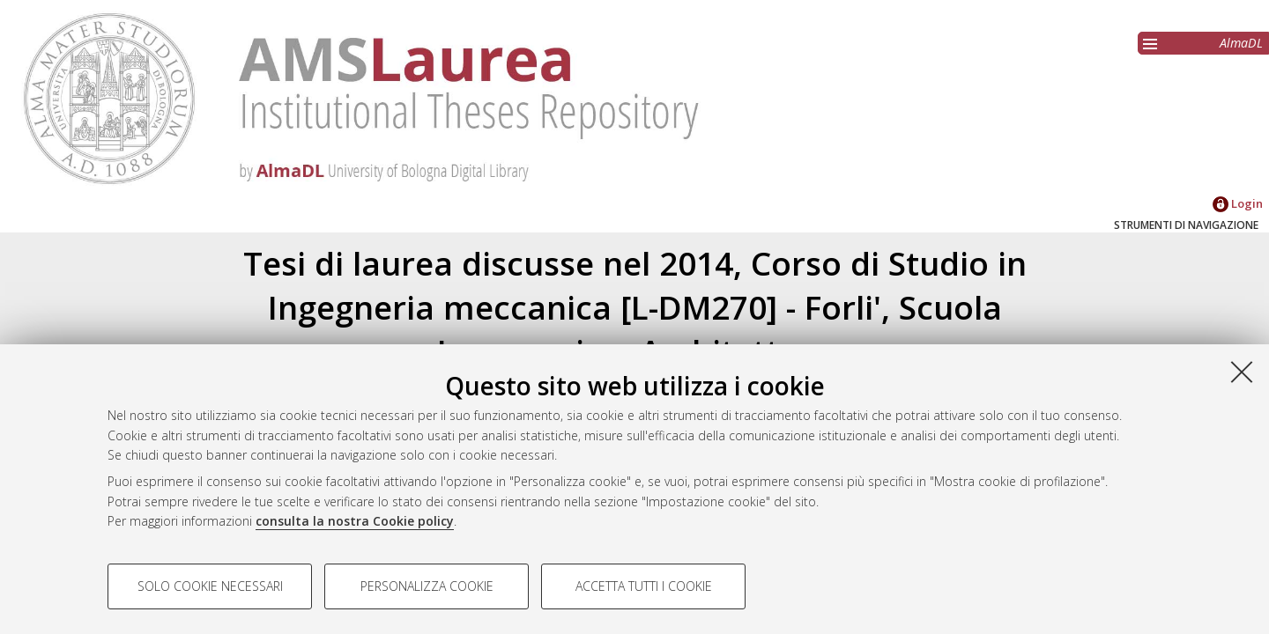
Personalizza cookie (427, 586)
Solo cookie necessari (210, 586)
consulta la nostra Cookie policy (355, 520)
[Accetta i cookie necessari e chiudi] (1242, 372)
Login (1238, 203)
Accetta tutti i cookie (643, 586)
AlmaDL (1241, 42)
